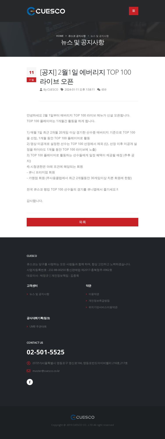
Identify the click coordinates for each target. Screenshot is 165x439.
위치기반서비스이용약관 (104, 306)
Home (59, 35)
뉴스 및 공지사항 (40, 294)
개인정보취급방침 (100, 300)
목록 (82, 222)
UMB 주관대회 (39, 325)
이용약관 (94, 294)
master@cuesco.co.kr (47, 370)
